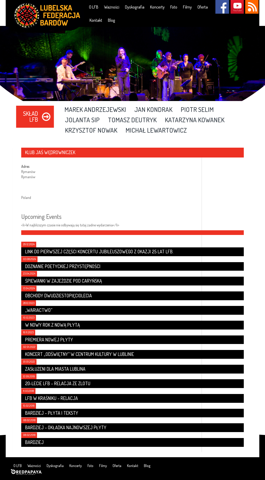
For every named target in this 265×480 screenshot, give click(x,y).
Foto (173, 7)
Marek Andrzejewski (95, 109)
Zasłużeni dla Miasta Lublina (55, 369)
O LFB (93, 7)
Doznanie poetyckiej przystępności (62, 266)
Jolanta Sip (82, 120)
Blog (111, 20)
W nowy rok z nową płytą (52, 325)
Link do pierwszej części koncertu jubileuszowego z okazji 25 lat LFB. (99, 251)
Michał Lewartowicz (156, 130)
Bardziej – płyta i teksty (51, 413)
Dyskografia (134, 7)
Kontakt (96, 20)
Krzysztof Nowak (91, 130)
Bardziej (34, 442)
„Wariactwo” (38, 310)
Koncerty (157, 7)
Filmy (187, 7)
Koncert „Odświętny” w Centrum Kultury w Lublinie (79, 354)
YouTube (237, 7)
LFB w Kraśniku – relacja (51, 398)
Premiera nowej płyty (49, 339)
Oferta (202, 7)
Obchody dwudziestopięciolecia (58, 295)
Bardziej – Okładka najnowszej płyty (65, 427)
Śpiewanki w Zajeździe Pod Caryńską (63, 281)
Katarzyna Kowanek (194, 120)
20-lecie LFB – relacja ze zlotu (57, 383)
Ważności (111, 7)
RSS (252, 7)
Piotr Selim (197, 109)
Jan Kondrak (153, 109)
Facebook (222, 7)
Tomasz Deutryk (132, 120)
